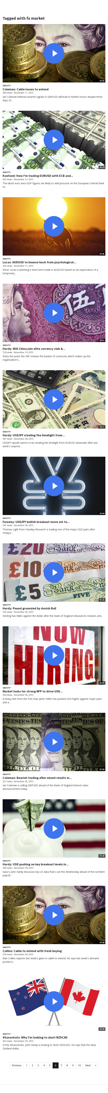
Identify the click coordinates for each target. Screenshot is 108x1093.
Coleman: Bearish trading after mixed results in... (37, 778)
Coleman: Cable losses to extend (26, 89)
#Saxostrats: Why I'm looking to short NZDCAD (35, 1037)
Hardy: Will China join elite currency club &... (34, 349)
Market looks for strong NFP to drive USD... (33, 691)
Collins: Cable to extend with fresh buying (32, 951)
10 (79, 1065)
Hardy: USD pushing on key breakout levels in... (36, 864)
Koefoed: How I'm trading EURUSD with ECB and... (38, 176)
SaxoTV (7, 85)
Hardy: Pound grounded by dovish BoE (29, 608)
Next (88, 1065)
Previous (17, 1065)
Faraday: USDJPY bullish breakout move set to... (36, 522)
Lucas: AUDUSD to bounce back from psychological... (39, 262)
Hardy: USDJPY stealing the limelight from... (34, 435)
